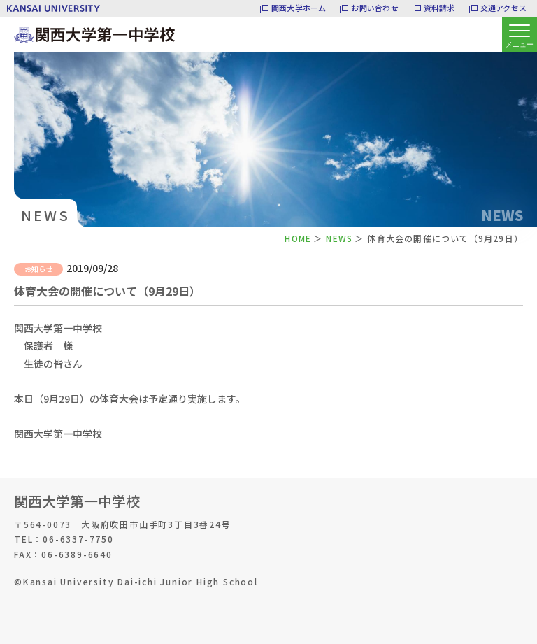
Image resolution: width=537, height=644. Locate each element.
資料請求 (439, 7)
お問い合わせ (374, 7)
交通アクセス (503, 7)
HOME (298, 238)
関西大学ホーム (299, 7)
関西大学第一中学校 (77, 501)
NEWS (339, 238)
